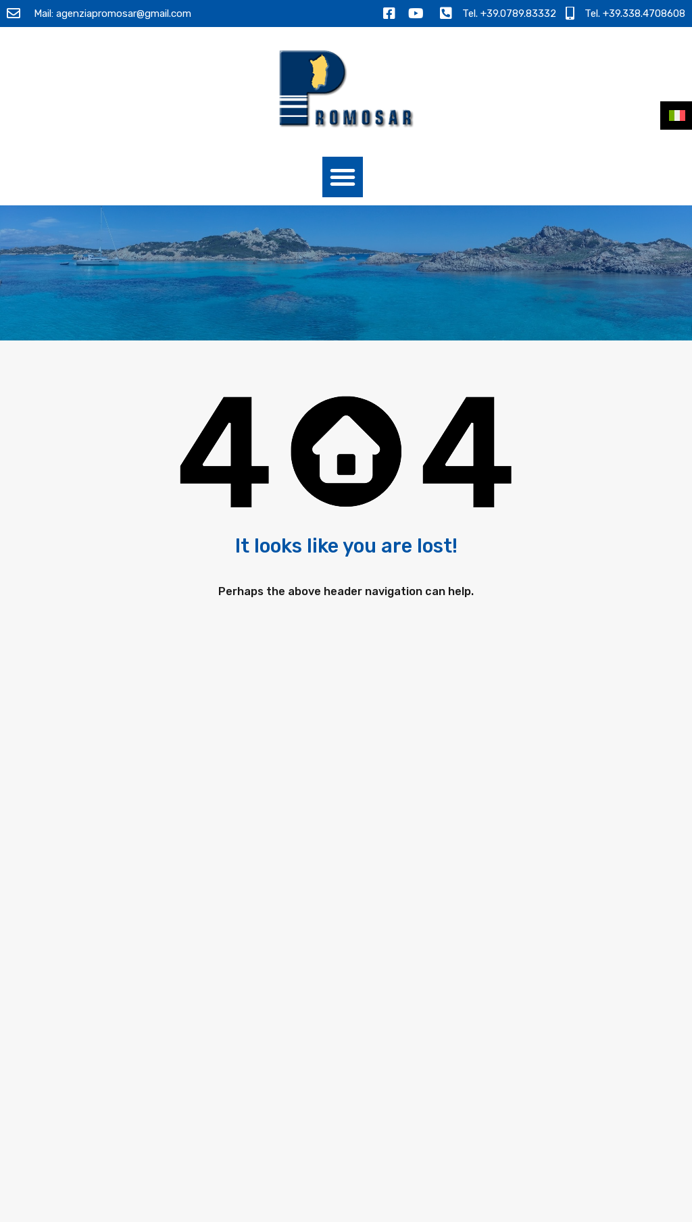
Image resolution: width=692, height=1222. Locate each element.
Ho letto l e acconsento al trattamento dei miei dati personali (556, 1024)
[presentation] (561, 1071)
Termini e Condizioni (501, 1207)
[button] (342, 177)
